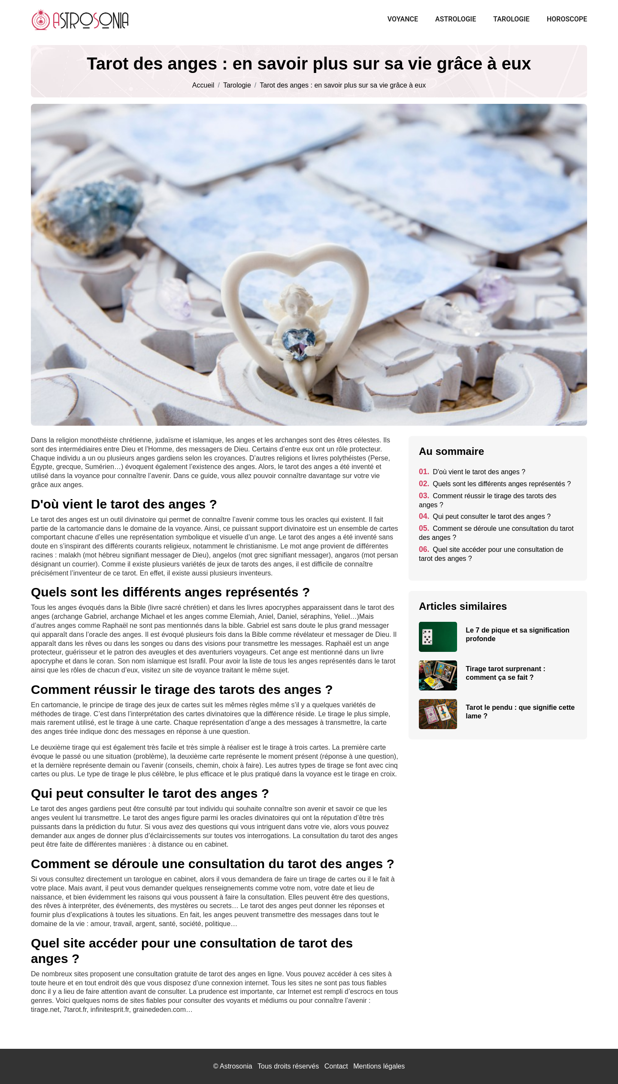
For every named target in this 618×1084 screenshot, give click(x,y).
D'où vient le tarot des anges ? (472, 471)
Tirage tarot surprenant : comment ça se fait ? (505, 673)
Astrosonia (236, 1066)
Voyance (403, 19)
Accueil (203, 85)
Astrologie (455, 19)
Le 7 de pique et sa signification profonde (518, 634)
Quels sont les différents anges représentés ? (495, 483)
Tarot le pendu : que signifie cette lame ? (520, 712)
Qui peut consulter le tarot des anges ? (485, 516)
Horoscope (567, 19)
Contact (336, 1066)
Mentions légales (379, 1066)
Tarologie (511, 19)
